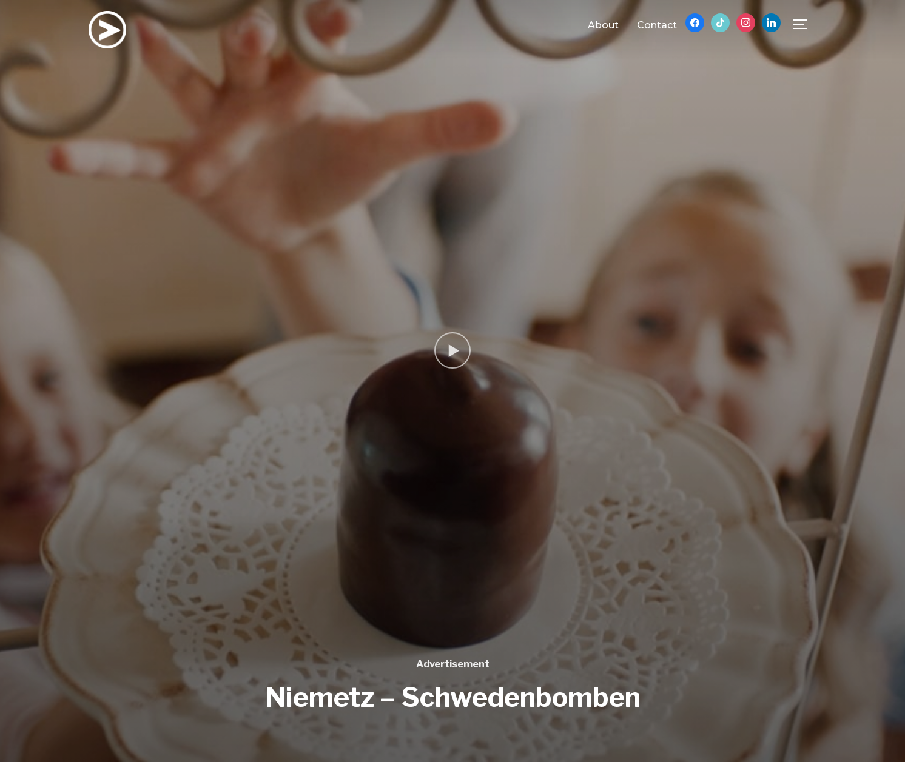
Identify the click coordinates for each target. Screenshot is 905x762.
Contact (657, 25)
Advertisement (453, 664)
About (603, 25)
